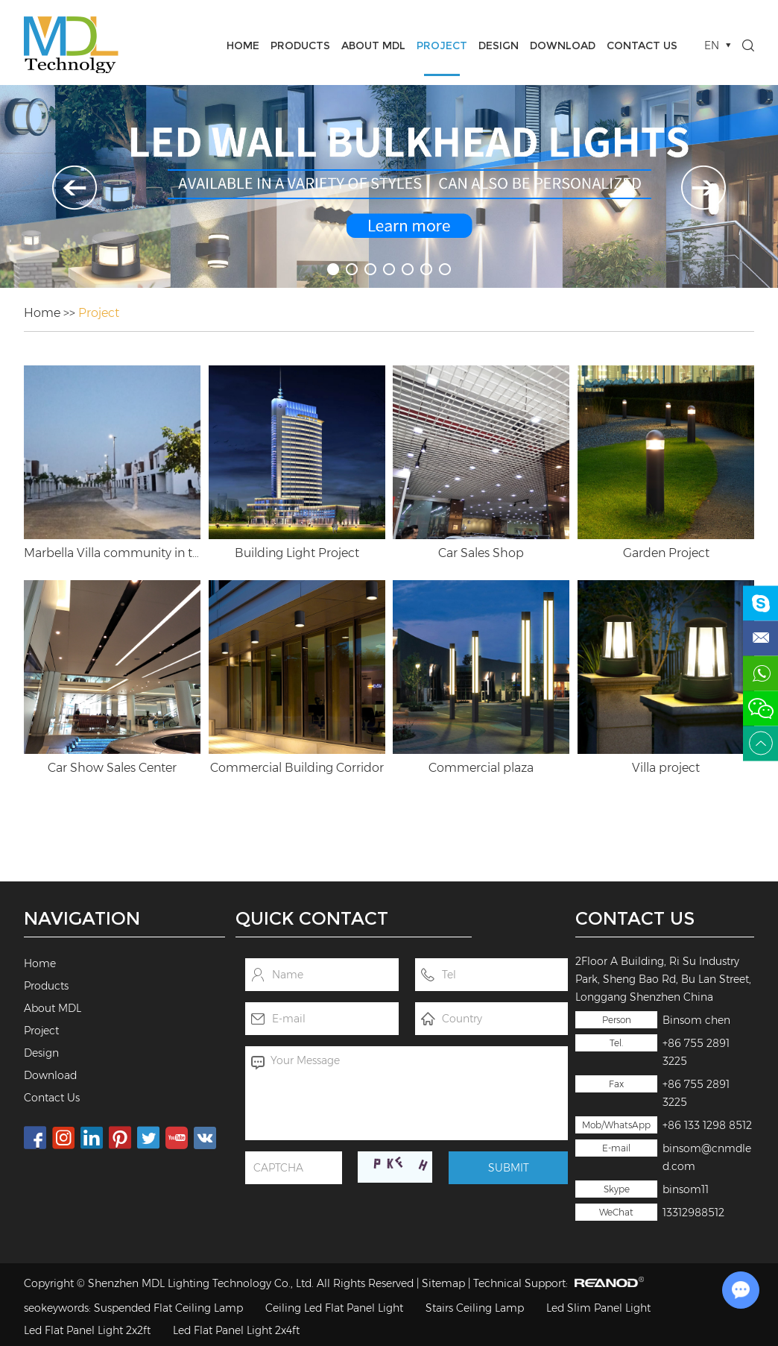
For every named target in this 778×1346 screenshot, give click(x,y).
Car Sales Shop (481, 553)
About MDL (373, 45)
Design (498, 45)
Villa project (666, 768)
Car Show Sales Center (112, 768)
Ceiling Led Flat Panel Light (334, 1308)
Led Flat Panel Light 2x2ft (87, 1330)
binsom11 (685, 1189)
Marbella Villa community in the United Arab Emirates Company (112, 553)
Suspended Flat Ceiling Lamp (168, 1308)
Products (300, 45)
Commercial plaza (481, 768)
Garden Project (666, 553)
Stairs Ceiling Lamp (475, 1308)
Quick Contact (311, 918)
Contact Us (642, 45)
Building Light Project (297, 553)
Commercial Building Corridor (297, 768)
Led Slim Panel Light (598, 1308)
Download (562, 45)
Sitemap (443, 1283)
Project (442, 45)
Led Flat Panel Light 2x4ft (236, 1330)
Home (243, 45)
